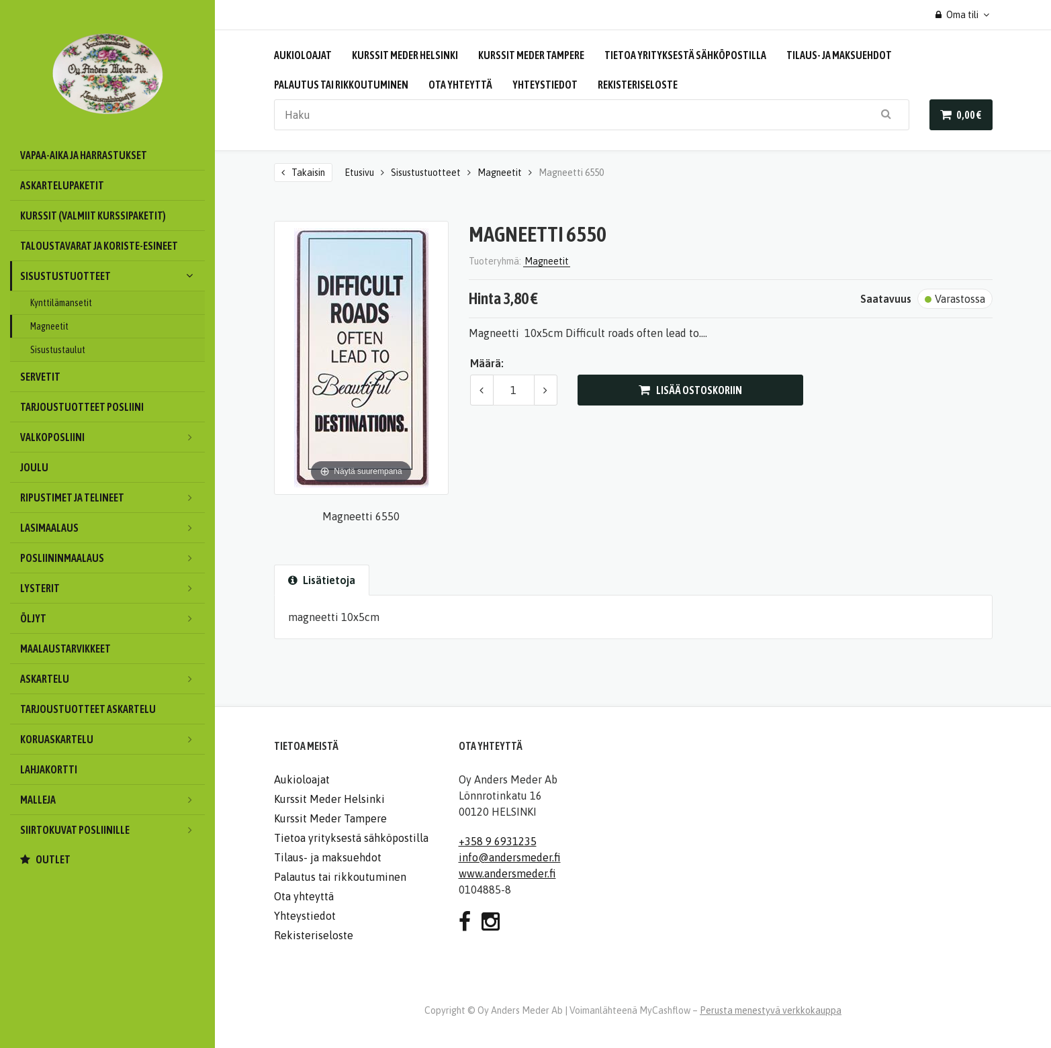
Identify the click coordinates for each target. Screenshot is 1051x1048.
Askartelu (112, 679)
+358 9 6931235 (498, 841)
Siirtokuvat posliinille (112, 830)
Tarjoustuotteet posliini (82, 407)
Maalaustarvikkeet (65, 648)
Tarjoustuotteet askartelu (88, 709)
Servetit (40, 377)
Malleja (112, 799)
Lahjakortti (48, 769)
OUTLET (53, 859)
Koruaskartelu (112, 739)
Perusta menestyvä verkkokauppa (770, 1010)
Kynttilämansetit (61, 302)
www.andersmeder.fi (507, 873)
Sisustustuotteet (112, 276)
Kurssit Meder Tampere (531, 55)
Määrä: (487, 363)
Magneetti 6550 (571, 172)
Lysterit (112, 588)
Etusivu (359, 172)
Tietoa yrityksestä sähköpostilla (685, 55)
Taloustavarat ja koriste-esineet (99, 246)
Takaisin (308, 172)
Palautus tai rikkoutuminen (341, 85)
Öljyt (112, 618)
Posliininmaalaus (112, 558)
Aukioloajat (303, 55)
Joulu (34, 467)
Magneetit (49, 326)
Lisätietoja (321, 580)
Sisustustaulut (57, 349)
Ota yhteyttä (460, 85)
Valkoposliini (112, 437)
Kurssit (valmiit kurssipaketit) (93, 215)
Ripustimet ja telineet (112, 497)
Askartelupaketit (62, 185)
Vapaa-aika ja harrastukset (83, 155)
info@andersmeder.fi (510, 857)
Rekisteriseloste (638, 85)
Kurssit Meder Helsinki (405, 55)
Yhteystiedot (545, 85)
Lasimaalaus (112, 527)
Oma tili (956, 14)
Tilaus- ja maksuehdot (839, 55)
